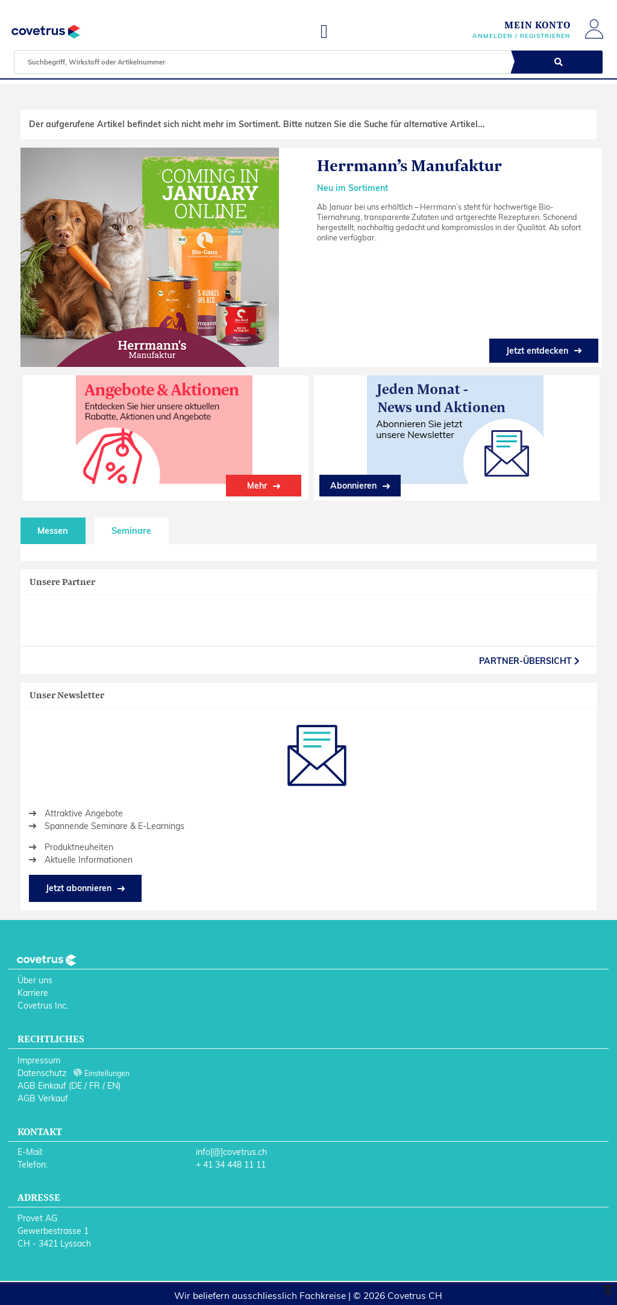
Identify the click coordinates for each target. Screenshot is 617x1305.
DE (76, 1085)
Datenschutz (41, 1073)
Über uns (34, 980)
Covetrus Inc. (42, 1005)
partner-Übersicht (529, 661)
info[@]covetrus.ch (231, 1152)
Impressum (38, 1060)
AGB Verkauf (42, 1098)
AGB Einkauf (41, 1085)
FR (94, 1085)
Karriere (32, 992)
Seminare (131, 530)
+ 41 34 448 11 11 (231, 1164)
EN (112, 1085)
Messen (52, 530)
